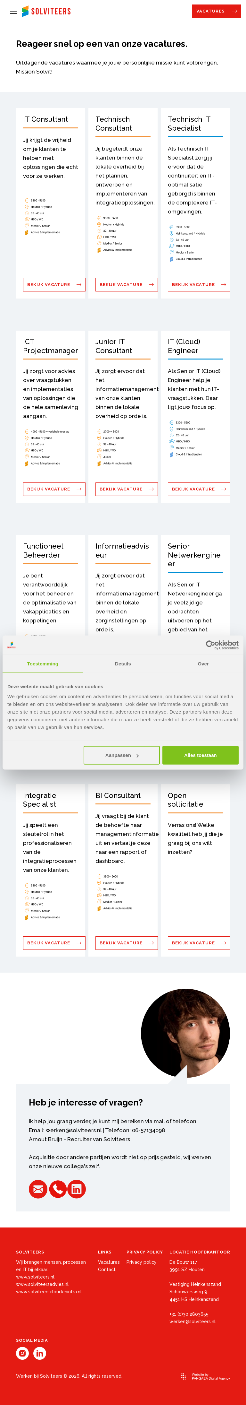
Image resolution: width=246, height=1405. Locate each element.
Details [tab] (123, 663)
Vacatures (211, 11)
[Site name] (46, 11)
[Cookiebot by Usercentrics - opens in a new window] (211, 645)
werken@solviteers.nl (74, 1130)
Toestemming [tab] (43, 663)
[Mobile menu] (13, 11)
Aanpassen (122, 755)
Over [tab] (203, 663)
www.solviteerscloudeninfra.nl (49, 1291)
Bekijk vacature (48, 284)
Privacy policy (142, 1262)
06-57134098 (148, 1130)
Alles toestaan (200, 755)
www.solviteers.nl (35, 1276)
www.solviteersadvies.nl (42, 1284)
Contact (107, 1269)
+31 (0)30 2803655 (189, 1314)
